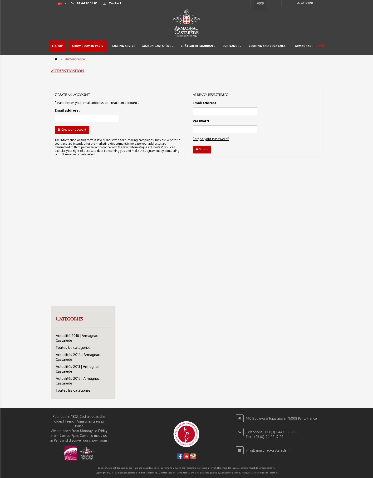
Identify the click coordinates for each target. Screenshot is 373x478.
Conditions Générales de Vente (193, 473)
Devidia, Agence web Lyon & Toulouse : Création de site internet (244, 473)
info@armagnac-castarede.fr (268, 450)
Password (201, 121)
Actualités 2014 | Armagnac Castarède (78, 357)
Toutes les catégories (73, 348)
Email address (204, 103)
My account (304, 3)
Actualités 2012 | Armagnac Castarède (78, 381)
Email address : (67, 110)
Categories (69, 319)
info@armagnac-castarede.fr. (76, 154)
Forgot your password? (211, 139)
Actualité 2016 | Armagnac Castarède (77, 338)
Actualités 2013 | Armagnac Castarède (77, 369)
